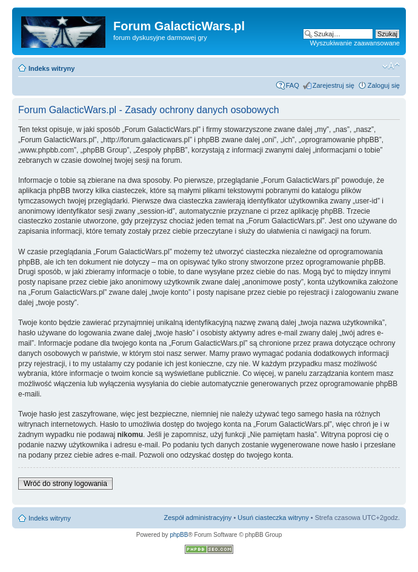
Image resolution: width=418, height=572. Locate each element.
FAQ (292, 85)
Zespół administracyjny (198, 517)
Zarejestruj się (333, 85)
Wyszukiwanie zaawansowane (355, 43)
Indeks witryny (51, 68)
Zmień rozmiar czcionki (391, 66)
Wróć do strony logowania (65, 483)
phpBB (179, 534)
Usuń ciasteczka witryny (272, 517)
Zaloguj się (384, 85)
